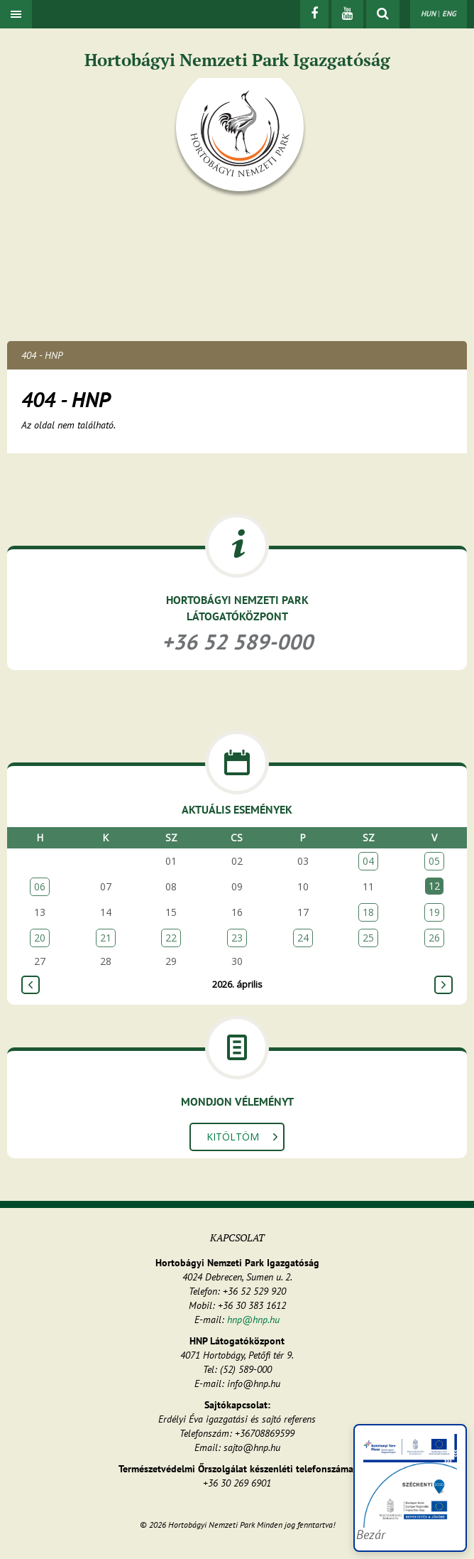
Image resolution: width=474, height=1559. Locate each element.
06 (39, 886)
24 (303, 937)
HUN (428, 13)
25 (368, 937)
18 (368, 912)
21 (105, 937)
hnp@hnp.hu (253, 1319)
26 (434, 937)
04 (368, 861)
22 (171, 937)
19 (434, 912)
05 (434, 861)
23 (237, 937)
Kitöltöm (232, 1136)
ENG (449, 13)
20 (39, 937)
